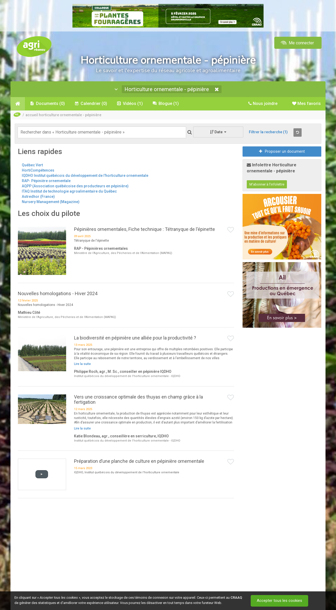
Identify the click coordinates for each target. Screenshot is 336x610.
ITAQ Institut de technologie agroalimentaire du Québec (69, 191)
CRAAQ (236, 598)
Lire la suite (82, 364)
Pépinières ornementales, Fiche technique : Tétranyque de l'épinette (144, 229)
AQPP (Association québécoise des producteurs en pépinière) (75, 186)
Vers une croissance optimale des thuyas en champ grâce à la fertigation (138, 399)
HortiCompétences (38, 170)
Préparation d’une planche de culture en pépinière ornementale (139, 461)
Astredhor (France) (38, 196)
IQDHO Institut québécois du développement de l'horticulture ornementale (85, 175)
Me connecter (297, 42)
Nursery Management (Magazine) (51, 202)
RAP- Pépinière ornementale (46, 181)
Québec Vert (32, 165)
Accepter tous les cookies (279, 600)
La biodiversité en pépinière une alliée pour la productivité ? (135, 338)
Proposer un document (282, 151)
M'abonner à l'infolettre (266, 184)
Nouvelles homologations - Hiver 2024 (57, 293)
